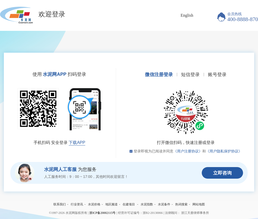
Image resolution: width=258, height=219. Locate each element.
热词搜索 (181, 204)
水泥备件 (164, 204)
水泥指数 (147, 204)
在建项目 (129, 204)
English (187, 15)
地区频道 (111, 204)
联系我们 (59, 204)
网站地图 (198, 204)
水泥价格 (94, 204)
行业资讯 (77, 204)
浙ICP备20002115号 (102, 213)
